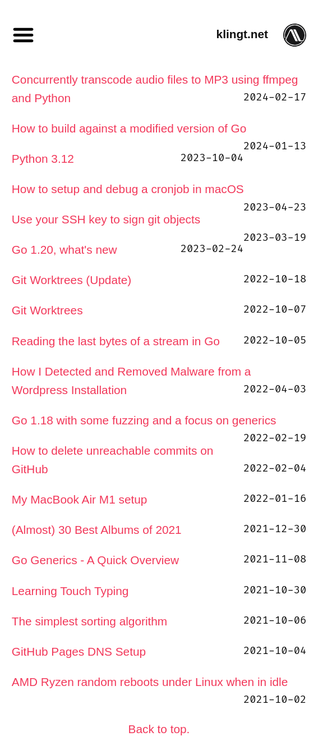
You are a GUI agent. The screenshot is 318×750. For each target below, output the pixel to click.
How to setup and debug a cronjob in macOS (128, 188)
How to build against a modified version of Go (129, 128)
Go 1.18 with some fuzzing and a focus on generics (144, 420)
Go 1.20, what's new (64, 249)
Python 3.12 (43, 158)
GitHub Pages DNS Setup (79, 651)
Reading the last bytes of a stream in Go (116, 341)
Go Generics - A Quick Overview (95, 560)
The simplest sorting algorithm (89, 621)
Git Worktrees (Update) (71, 279)
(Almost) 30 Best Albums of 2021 (97, 529)
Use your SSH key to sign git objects (106, 219)
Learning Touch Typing (70, 590)
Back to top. (159, 728)
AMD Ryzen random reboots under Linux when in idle (150, 681)
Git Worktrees (47, 310)
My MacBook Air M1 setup (80, 499)
